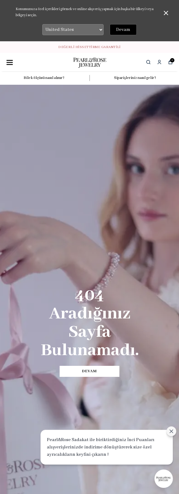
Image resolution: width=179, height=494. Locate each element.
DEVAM (89, 371)
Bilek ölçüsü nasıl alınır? (44, 78)
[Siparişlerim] (159, 62)
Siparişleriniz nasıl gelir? (135, 78)
